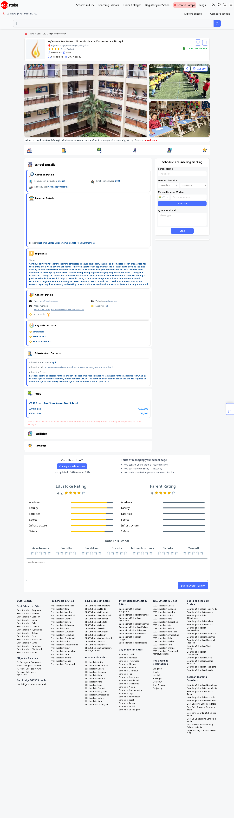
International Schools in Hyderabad (130, 619)
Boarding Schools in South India (202, 688)
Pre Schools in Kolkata (61, 622)
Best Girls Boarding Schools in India (201, 708)
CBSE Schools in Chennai (96, 618)
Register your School (157, 5)
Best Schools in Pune (26, 636)
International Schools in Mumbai (134, 615)
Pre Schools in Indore (61, 657)
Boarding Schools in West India (201, 700)
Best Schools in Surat (27, 643)
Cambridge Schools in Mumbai (31, 684)
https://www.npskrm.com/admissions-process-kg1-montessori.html (79, 367)
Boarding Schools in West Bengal (199, 647)
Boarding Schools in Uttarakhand (196, 653)
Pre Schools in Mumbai (61, 612)
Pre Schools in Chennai (61, 618)
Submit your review (193, 585)
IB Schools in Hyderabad (96, 665)
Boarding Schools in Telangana (201, 667)
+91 (106, 306)
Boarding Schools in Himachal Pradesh (201, 641)
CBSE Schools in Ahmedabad (98, 638)
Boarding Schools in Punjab (200, 670)
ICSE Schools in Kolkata (163, 605)
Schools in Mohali (127, 706)
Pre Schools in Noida (60, 641)
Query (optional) (167, 210)
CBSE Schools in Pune (95, 625)
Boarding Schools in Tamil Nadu (202, 609)
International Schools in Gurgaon (130, 638)
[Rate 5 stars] (61, 49)
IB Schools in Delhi (93, 675)
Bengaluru (41, 33)
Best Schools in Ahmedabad (30, 639)
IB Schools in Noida (94, 662)
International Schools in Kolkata (133, 627)
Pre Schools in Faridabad (62, 635)
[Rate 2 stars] (52, 49)
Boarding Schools (108, 5)
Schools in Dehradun (128, 670)
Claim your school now (72, 466)
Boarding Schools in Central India (200, 692)
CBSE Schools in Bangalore (97, 605)
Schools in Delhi (126, 654)
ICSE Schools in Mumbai (164, 612)
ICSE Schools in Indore (163, 628)
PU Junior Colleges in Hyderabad (26, 673)
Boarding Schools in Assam (200, 612)
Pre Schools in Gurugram (62, 631)
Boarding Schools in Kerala (199, 657)
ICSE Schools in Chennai (164, 648)
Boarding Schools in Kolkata (200, 621)
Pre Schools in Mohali (61, 661)
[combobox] (113, 23)
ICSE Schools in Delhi (162, 638)
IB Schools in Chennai (95, 688)
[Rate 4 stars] (58, 49)
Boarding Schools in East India (201, 697)
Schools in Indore (127, 703)
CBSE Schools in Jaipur (95, 635)
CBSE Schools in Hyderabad (98, 615)
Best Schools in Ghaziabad (29, 649)
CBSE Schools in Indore (96, 644)
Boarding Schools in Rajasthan (201, 637)
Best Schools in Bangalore (29, 610)
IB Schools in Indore (94, 698)
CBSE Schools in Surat (95, 641)
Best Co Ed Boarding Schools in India (201, 720)
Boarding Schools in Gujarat (200, 624)
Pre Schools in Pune (60, 628)
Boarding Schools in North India (202, 685)
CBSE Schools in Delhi (95, 628)
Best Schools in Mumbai (28, 613)
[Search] (217, 23)
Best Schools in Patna (27, 652)
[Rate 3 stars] (55, 49)
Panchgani (157, 678)
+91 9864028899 (58, 309)
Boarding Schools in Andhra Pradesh (200, 662)
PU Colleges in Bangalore (29, 662)
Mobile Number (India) (170, 192)
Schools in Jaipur (126, 693)
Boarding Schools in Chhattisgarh (196, 616)
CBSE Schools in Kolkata (96, 622)
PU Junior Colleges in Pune (29, 669)
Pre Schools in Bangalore (62, 605)
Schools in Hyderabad (129, 661)
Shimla (156, 672)
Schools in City (85, 5)
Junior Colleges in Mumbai (29, 665)
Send (182, 230)
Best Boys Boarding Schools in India (201, 714)
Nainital (156, 675)
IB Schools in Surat (93, 701)
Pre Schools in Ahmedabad (63, 651)
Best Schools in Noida (27, 620)
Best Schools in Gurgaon (28, 617)
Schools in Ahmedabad (130, 696)
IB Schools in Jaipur (94, 685)
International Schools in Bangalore (130, 610)
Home (31, 33)
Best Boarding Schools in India (201, 704)
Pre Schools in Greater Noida (64, 644)
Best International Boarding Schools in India (200, 726)
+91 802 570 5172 (42, 309)
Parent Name (165, 168)
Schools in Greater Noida (130, 690)
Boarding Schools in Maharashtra (196, 629)
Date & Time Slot (167, 180)
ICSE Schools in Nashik (163, 641)
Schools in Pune (126, 674)
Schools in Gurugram (129, 677)
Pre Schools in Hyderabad (63, 615)
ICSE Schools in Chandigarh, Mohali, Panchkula (166, 652)
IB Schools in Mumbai (95, 678)
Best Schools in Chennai (28, 626)
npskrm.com (110, 301)
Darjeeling (157, 688)
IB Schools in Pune (93, 682)
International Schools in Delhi (132, 633)
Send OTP (182, 203)
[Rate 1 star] (49, 49)
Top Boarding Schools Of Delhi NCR (201, 731)
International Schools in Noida (133, 643)
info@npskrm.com (49, 301)
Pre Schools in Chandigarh (63, 664)
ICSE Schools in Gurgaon (164, 609)
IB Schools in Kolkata (94, 669)
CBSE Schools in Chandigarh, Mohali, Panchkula (98, 649)
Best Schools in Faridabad (29, 646)
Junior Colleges (132, 5)
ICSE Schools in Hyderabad (165, 622)
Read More (151, 140)
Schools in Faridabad (129, 680)
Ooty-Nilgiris (159, 685)
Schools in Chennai (127, 664)
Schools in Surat (126, 700)
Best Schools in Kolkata (28, 633)
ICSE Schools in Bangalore (165, 631)
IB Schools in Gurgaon (95, 672)
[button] (29, 150)
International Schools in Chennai (134, 624)
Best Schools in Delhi (26, 623)
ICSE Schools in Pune (162, 618)
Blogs (202, 5)
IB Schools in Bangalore (96, 691)
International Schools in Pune (132, 630)
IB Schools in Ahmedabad (97, 695)
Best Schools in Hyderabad (29, 630)
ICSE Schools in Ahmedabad (166, 635)
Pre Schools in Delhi (60, 609)
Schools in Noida (127, 687)
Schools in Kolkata (127, 667)
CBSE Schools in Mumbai (96, 612)
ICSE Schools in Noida (163, 615)
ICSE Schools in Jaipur (163, 625)
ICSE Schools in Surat (162, 644)
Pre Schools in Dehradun (62, 625)
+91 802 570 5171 (75, 309)
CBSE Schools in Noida (95, 609)
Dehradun (157, 682)
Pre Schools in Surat (60, 654)
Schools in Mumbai (128, 657)
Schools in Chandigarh (129, 709)
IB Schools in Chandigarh (96, 704)
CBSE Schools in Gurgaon (97, 631)
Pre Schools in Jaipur (60, 648)
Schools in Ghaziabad (129, 683)
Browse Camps (184, 5)
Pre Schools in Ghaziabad (63, 638)
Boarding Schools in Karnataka (201, 633)
